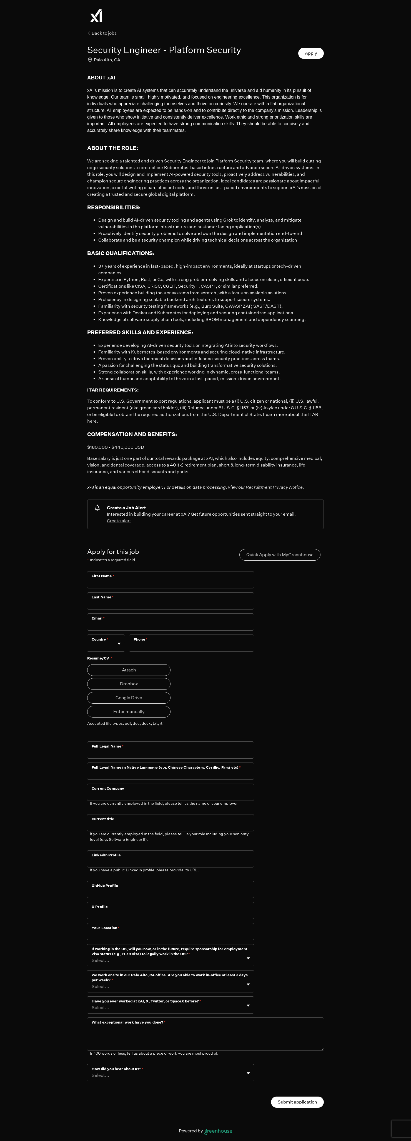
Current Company (108, 788)
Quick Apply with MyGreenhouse (280, 554)
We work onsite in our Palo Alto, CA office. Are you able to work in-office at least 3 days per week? (170, 977)
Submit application (297, 1102)
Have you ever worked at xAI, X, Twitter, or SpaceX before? (146, 1001)
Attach (129, 670)
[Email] (170, 625)
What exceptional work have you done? (129, 1022)
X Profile (100, 906)
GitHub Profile (105, 885)
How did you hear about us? (118, 1069)
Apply (311, 53)
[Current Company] (170, 796)
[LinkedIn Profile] (170, 862)
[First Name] (170, 583)
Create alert (119, 520)
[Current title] (170, 826)
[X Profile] (170, 914)
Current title (103, 819)
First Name (103, 576)
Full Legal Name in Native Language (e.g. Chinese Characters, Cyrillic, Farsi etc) (166, 767)
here (92, 421)
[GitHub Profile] (170, 893)
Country (100, 639)
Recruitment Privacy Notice (274, 487)
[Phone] (191, 646)
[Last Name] (170, 604)
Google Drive (129, 697)
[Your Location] (170, 935)
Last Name (103, 597)
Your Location (105, 928)
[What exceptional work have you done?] (205, 1038)
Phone (140, 639)
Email (98, 618)
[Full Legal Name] (170, 753)
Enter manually (129, 711)
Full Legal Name (108, 746)
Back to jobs (102, 33)
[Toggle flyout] (119, 643)
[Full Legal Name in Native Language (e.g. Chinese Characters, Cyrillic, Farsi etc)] (170, 774)
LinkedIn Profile (106, 855)
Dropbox (129, 683)
